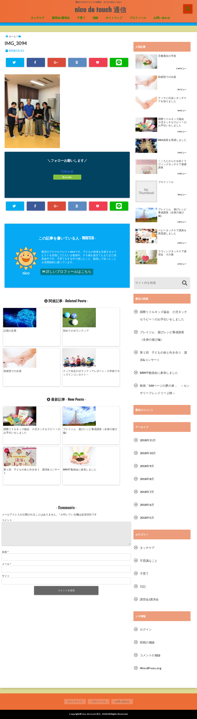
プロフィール (138, 17)
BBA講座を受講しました (172, 139)
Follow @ (67, 171)
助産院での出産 (77, 329)
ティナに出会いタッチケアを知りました (172, 99)
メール (6, 495)
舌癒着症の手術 (167, 55)
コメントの (150, 655)
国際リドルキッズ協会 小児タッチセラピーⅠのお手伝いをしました (18, 395)
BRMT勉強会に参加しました (114, 393)
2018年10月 (148, 453)
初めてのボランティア (49, 329)
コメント (7, 447)
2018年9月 (147, 466)
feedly (67, 177)
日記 (143, 586)
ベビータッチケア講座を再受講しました (172, 232)
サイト (6, 507)
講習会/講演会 (61, 17)
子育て (81, 17)
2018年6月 (147, 504)
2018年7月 (147, 491)
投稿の (147, 642)
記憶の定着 (10, 329)
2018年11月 (148, 440)
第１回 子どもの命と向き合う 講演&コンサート (82, 395)
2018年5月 (147, 517)
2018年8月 (147, 479)
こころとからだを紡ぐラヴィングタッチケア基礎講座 (172, 164)
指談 (95, 17)
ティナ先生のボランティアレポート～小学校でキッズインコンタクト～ (114, 333)
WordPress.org (150, 668)
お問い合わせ (162, 17)
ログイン (146, 629)
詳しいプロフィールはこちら (66, 271)
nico (25, 273)
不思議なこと (149, 560)
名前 (5, 483)
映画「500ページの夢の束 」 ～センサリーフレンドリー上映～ (165, 389)
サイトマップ (114, 17)
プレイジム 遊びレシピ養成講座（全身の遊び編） (50, 395)
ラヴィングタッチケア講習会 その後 (172, 253)
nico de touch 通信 (100, 9)
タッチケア (38, 17)
